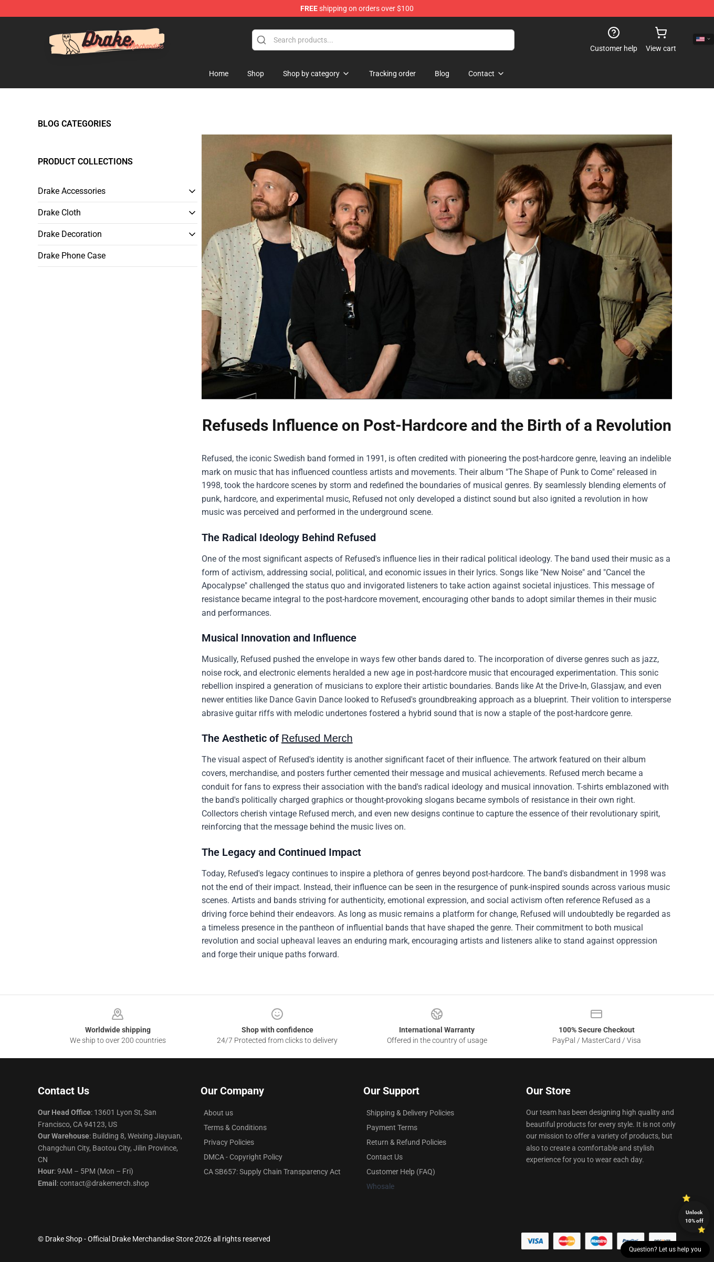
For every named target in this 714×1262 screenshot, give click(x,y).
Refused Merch (317, 738)
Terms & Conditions (235, 1127)
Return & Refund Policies (406, 1142)
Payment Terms (391, 1127)
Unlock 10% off (694, 1216)
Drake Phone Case (72, 256)
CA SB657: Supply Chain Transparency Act (272, 1171)
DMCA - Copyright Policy (243, 1157)
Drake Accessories (72, 191)
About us (218, 1113)
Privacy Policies (229, 1142)
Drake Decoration (70, 234)
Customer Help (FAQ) (400, 1171)
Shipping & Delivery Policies (410, 1113)
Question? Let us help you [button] (665, 1249)
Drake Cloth (59, 213)
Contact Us (384, 1157)
